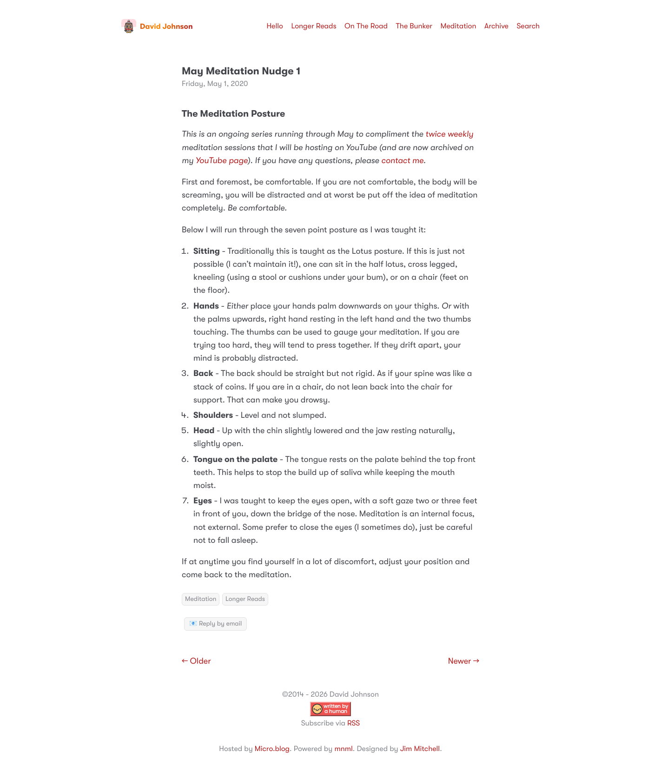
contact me (402, 160)
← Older (196, 661)
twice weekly (449, 134)
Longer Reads (313, 26)
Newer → (463, 661)
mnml (343, 749)
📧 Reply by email (215, 623)
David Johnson (157, 26)
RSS (353, 723)
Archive (496, 26)
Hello (274, 26)
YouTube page (222, 160)
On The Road (366, 26)
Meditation (458, 26)
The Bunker (414, 26)
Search (528, 26)
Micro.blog (272, 749)
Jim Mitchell (420, 749)
